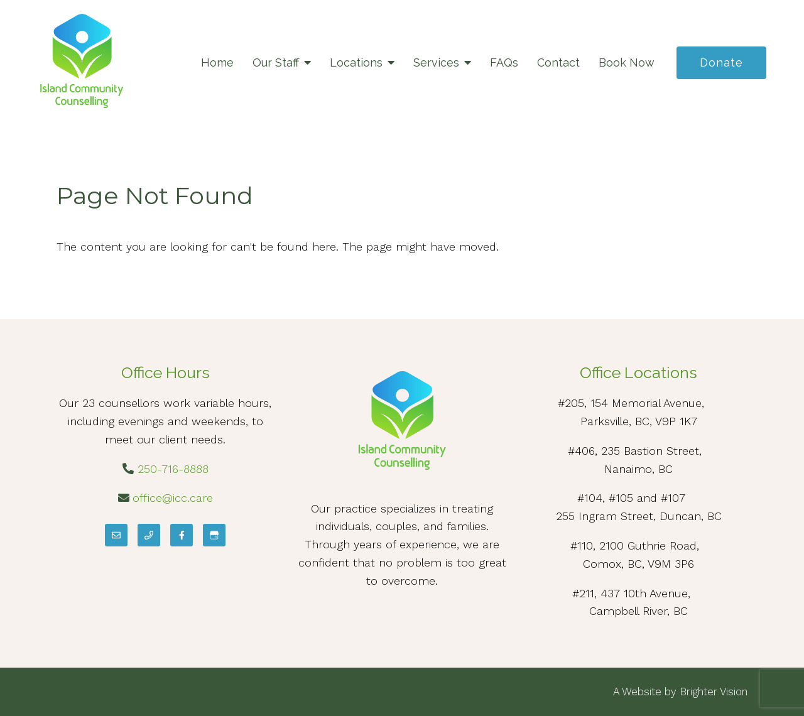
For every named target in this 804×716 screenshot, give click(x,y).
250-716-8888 (173, 468)
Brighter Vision (713, 691)
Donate (721, 62)
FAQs (504, 62)
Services (436, 62)
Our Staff (276, 62)
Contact (558, 62)
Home (217, 62)
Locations (356, 62)
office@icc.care (173, 497)
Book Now (627, 62)
